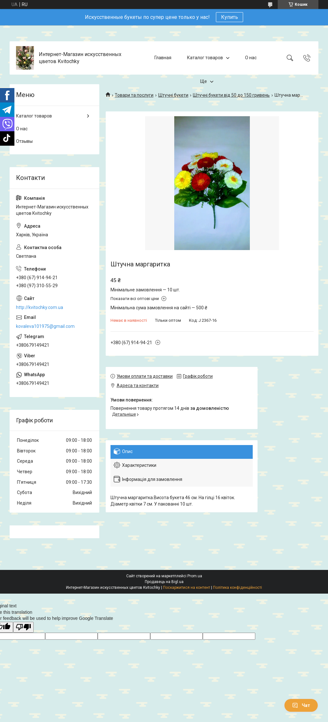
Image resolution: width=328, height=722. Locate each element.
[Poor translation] (23, 627)
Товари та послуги (134, 95)
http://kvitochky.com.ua (39, 307)
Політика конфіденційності (237, 587)
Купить (229, 17)
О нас (251, 57)
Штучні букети (173, 95)
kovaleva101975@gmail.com (45, 326)
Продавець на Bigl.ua (164, 582)
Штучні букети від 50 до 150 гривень (231, 95)
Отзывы (24, 141)
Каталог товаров (205, 57)
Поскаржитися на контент (186, 587)
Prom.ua (194, 576)
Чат (301, 705)
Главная (162, 57)
